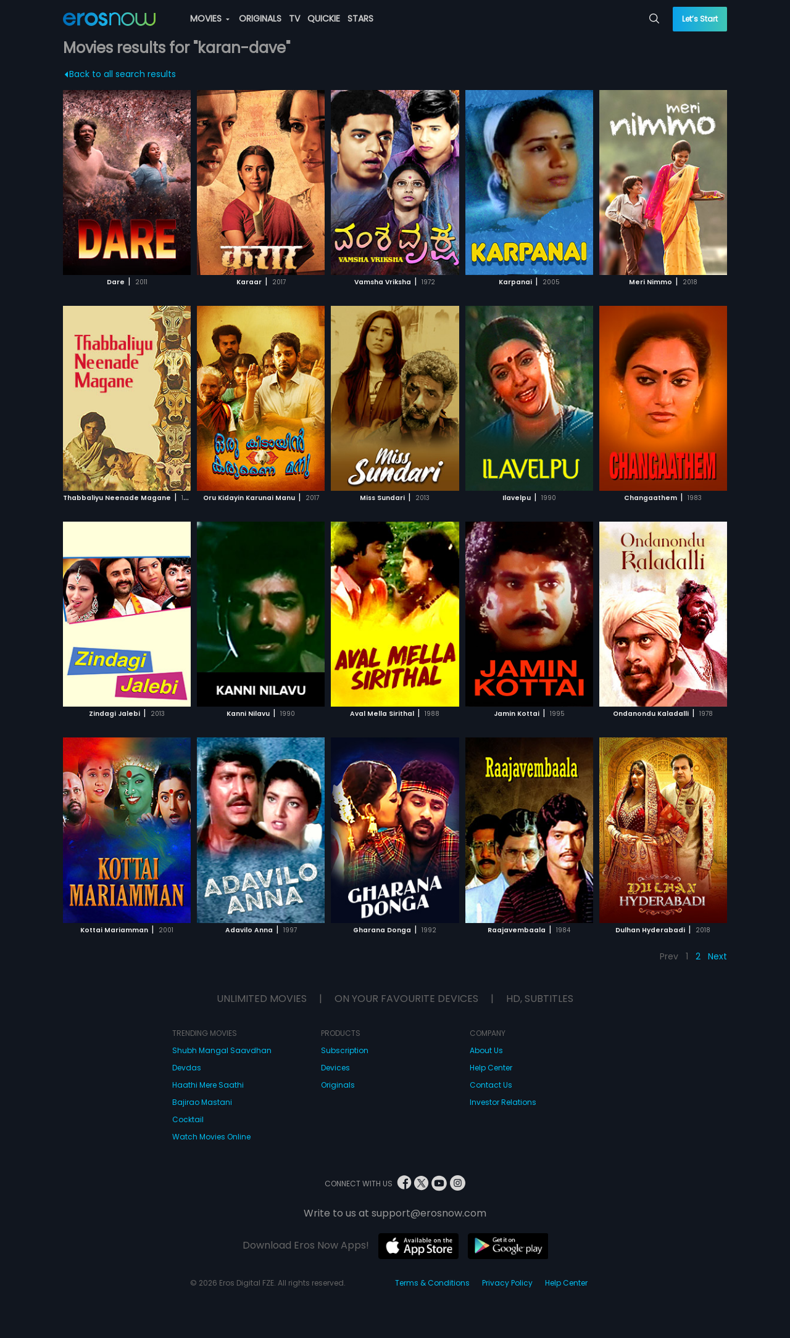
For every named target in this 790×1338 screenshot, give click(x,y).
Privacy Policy (507, 1283)
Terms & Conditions (432, 1283)
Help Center (491, 1067)
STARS (360, 18)
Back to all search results (121, 74)
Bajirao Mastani (202, 1102)
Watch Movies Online (211, 1136)
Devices (335, 1067)
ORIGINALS (260, 18)
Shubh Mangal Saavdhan (222, 1050)
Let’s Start (700, 19)
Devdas (186, 1067)
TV (294, 18)
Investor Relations (503, 1102)
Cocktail (188, 1119)
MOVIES (210, 18)
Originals (338, 1085)
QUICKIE (323, 18)
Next (717, 956)
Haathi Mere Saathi (208, 1085)
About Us (486, 1050)
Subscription (344, 1050)
